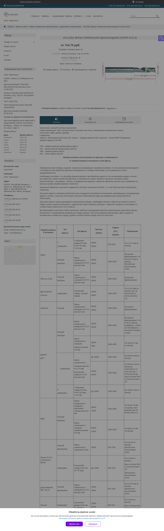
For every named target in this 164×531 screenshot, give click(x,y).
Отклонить (93, 524)
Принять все (74, 524)
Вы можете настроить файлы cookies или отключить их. (81, 518)
